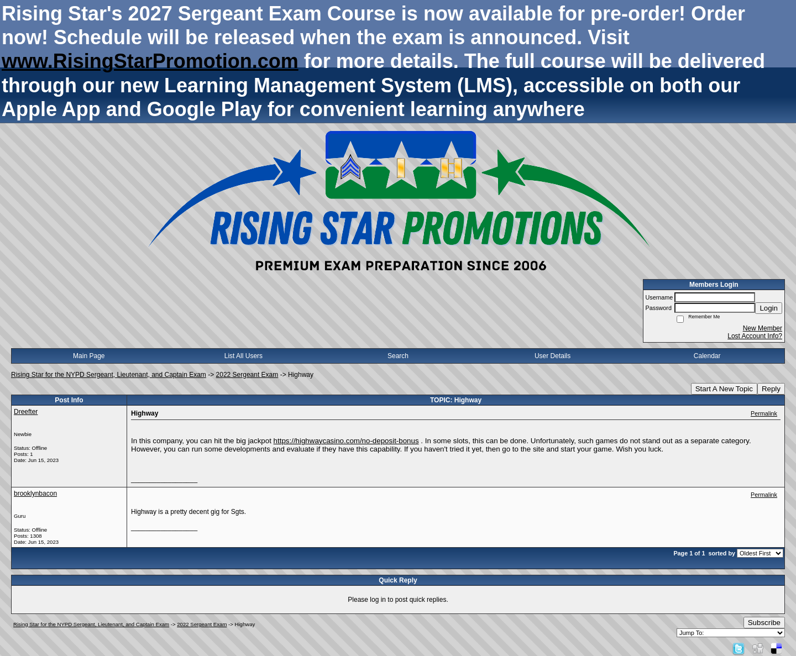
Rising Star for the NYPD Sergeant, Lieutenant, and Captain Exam (108, 375)
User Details (552, 356)
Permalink (764, 413)
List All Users (243, 356)
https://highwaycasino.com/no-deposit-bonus (346, 441)
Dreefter (26, 412)
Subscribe (764, 622)
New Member (762, 328)
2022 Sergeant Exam (247, 375)
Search (398, 356)
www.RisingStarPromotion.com (150, 61)
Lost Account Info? (754, 336)
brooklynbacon (35, 493)
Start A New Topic (724, 389)
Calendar (707, 356)
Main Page (88, 356)
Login (769, 308)
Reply (771, 389)
